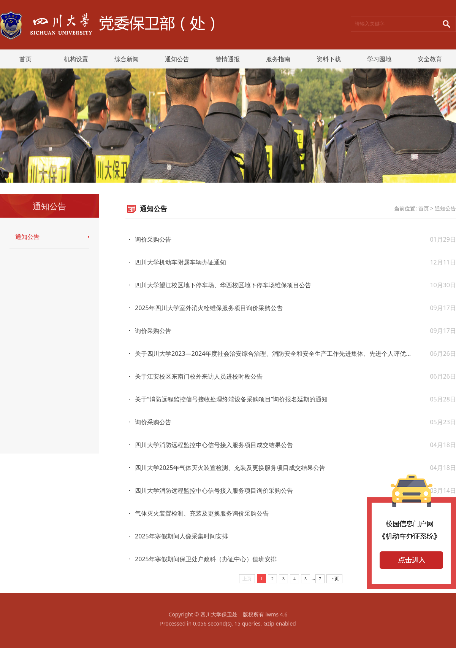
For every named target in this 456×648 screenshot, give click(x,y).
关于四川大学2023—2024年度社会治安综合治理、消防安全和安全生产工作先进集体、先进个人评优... (273, 353)
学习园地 (379, 59)
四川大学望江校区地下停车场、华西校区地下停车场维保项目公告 (223, 285)
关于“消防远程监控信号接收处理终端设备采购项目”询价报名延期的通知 (231, 399)
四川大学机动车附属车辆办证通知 (180, 262)
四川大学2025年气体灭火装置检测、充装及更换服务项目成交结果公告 (230, 467)
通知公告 (177, 59)
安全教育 (430, 59)
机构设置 (76, 59)
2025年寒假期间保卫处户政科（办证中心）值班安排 (206, 559)
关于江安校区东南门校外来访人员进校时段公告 (199, 376)
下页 (334, 578)
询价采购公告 (153, 239)
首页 (25, 59)
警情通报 (227, 59)
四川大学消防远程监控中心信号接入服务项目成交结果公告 (214, 445)
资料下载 (329, 59)
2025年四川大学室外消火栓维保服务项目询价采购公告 (209, 308)
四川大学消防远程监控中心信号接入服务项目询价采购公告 (214, 490)
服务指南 (278, 59)
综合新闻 (126, 59)
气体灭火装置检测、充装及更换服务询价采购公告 (202, 513)
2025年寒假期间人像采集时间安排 (181, 536)
